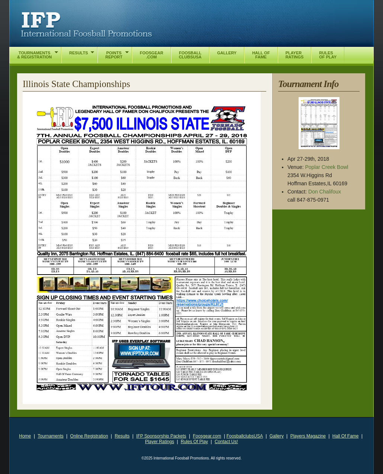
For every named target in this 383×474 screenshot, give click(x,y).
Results (122, 436)
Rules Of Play (194, 441)
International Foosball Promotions (86, 25)
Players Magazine (308, 436)
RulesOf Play (328, 55)
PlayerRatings (295, 55)
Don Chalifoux (324, 192)
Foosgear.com (207, 436)
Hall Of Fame (345, 436)
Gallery (277, 436)
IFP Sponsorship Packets (161, 436)
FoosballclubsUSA (244, 436)
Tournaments (50, 436)
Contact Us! (226, 441)
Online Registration (89, 436)
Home (25, 436)
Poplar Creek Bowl (326, 167)
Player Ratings (159, 441)
